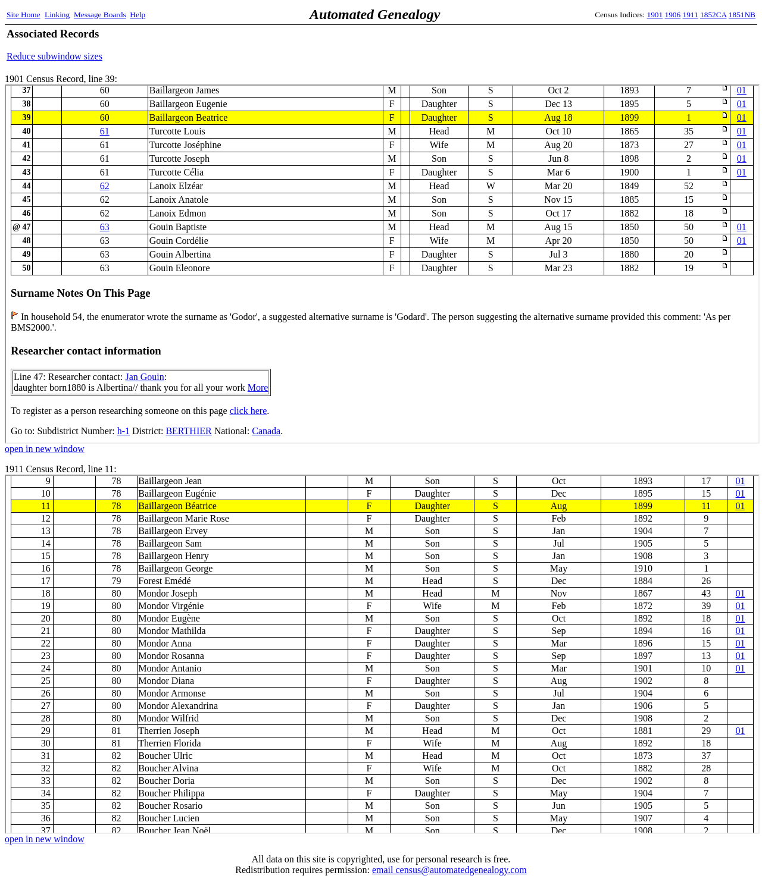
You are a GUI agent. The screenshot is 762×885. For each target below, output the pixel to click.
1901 (655, 14)
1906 (673, 14)
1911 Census (382, 654)
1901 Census (382, 264)
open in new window (45, 449)
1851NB (742, 14)
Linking (57, 14)
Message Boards (100, 14)
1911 (690, 14)
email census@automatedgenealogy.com (449, 870)
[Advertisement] (616, 44)
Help (137, 14)
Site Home (23, 14)
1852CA (713, 14)
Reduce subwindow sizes (54, 56)
